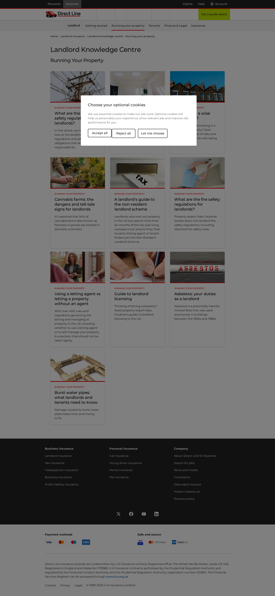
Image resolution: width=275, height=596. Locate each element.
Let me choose (156, 133)
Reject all (127, 133)
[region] (139, 120)
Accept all (100, 133)
